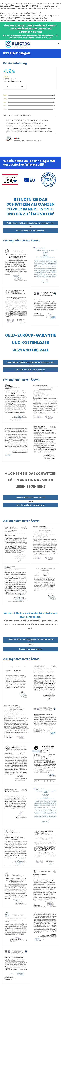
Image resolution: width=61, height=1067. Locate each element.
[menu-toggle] (2, 44)
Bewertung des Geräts (15, 87)
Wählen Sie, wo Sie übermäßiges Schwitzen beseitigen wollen (30, 223)
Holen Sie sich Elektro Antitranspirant (30, 230)
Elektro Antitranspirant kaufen (30, 649)
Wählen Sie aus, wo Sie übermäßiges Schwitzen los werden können (30, 640)
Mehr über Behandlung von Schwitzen (30, 497)
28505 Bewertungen (10, 79)
